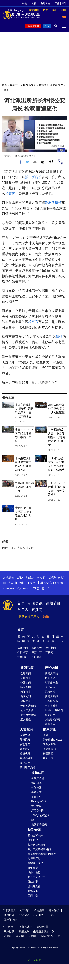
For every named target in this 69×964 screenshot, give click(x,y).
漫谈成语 (25, 753)
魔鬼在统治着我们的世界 (42, 853)
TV (48, 26)
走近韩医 (48, 758)
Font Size (51, 161)
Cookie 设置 (34, 960)
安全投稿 (24, 914)
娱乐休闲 (38, 773)
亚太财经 (25, 719)
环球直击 (41, 85)
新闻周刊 (25, 696)
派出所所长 (33, 177)
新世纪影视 (46, 936)
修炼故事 (33, 890)
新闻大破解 (51, 696)
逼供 (59, 336)
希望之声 (24, 931)
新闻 (20, 629)
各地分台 (45, 3)
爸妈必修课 (26, 758)
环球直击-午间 (58, 85)
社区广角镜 (26, 710)
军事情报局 (51, 701)
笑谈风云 (25, 739)
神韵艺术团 (25, 926)
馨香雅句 (25, 748)
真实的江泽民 (35, 863)
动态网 (20, 936)
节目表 (23, 610)
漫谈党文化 (34, 886)
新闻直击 (25, 691)
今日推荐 (22, 652)
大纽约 (19, 577)
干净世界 (9, 931)
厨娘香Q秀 (37, 810)
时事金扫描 (51, 682)
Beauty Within (39, 801)
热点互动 (50, 678)
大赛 (33, 3)
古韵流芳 (25, 744)
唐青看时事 (51, 705)
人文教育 (26, 729)
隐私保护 (54, 910)
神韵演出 (22, 656)
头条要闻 (22, 647)
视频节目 (15, 85)
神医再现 (48, 753)
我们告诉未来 (35, 835)
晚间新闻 (25, 687)
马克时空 (50, 714)
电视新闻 (28, 85)
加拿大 (30, 577)
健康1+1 (47, 735)
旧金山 (19, 582)
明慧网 (8, 936)
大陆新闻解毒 (52, 719)
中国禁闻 (25, 682)
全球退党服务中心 (43, 931)
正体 (57, 3)
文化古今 (25, 762)
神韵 (24, 3)
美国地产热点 (27, 767)
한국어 (46, 588)
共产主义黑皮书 (37, 876)
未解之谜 (25, 735)
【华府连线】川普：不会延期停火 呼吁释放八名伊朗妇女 (56, 437)
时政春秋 (50, 687)
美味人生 (36, 796)
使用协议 (9, 914)
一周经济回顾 (28, 705)
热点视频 (36, 647)
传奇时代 (33, 840)
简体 (63, 3)
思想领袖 (50, 691)
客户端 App (10, 919)
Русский (22, 588)
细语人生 (50, 724)
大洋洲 (51, 577)
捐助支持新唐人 (29, 616)
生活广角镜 (37, 778)
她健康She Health (53, 739)
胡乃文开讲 (49, 744)
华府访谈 (25, 701)
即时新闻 (50, 647)
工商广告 (33, 895)
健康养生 (49, 729)
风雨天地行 (34, 872)
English (58, 582)
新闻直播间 (33, 26)
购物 (46, 616)
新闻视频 (27, 668)
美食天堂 (36, 792)
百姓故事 (33, 881)
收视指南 (39, 910)
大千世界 (36, 805)
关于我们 (24, 910)
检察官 (10, 193)
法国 (10, 582)
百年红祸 (33, 867)
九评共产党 (34, 858)
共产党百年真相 (37, 844)
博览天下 (36, 652)
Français (8, 588)
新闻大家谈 (51, 673)
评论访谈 (51, 668)
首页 (4, 85)
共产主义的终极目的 (39, 849)
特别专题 (34, 830)
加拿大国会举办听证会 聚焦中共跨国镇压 (56, 408)
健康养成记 (49, 748)
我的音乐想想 (39, 824)
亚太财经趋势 (28, 714)
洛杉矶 (41, 577)
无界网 (32, 936)
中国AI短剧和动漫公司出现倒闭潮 (24, 486)
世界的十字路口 (54, 710)
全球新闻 (25, 673)
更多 (60, 936)
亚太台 (31, 582)
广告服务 (38, 914)
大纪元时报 (43, 926)
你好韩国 (36, 787)
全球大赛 (36, 656)
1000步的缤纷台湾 (40, 817)
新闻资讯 (35, 603)
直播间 (37, 610)
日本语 (34, 588)
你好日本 (36, 782)
